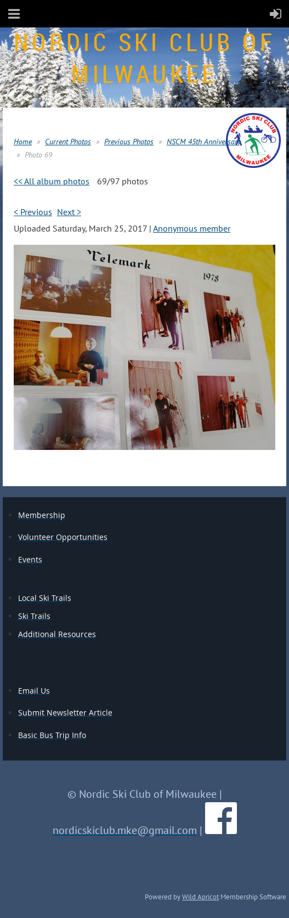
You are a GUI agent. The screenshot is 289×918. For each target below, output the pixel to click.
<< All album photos (51, 181)
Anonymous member (191, 228)
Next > (69, 211)
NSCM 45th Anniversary (204, 142)
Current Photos (68, 142)
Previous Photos (129, 142)
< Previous (33, 211)
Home (23, 142)
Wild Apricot (200, 897)
